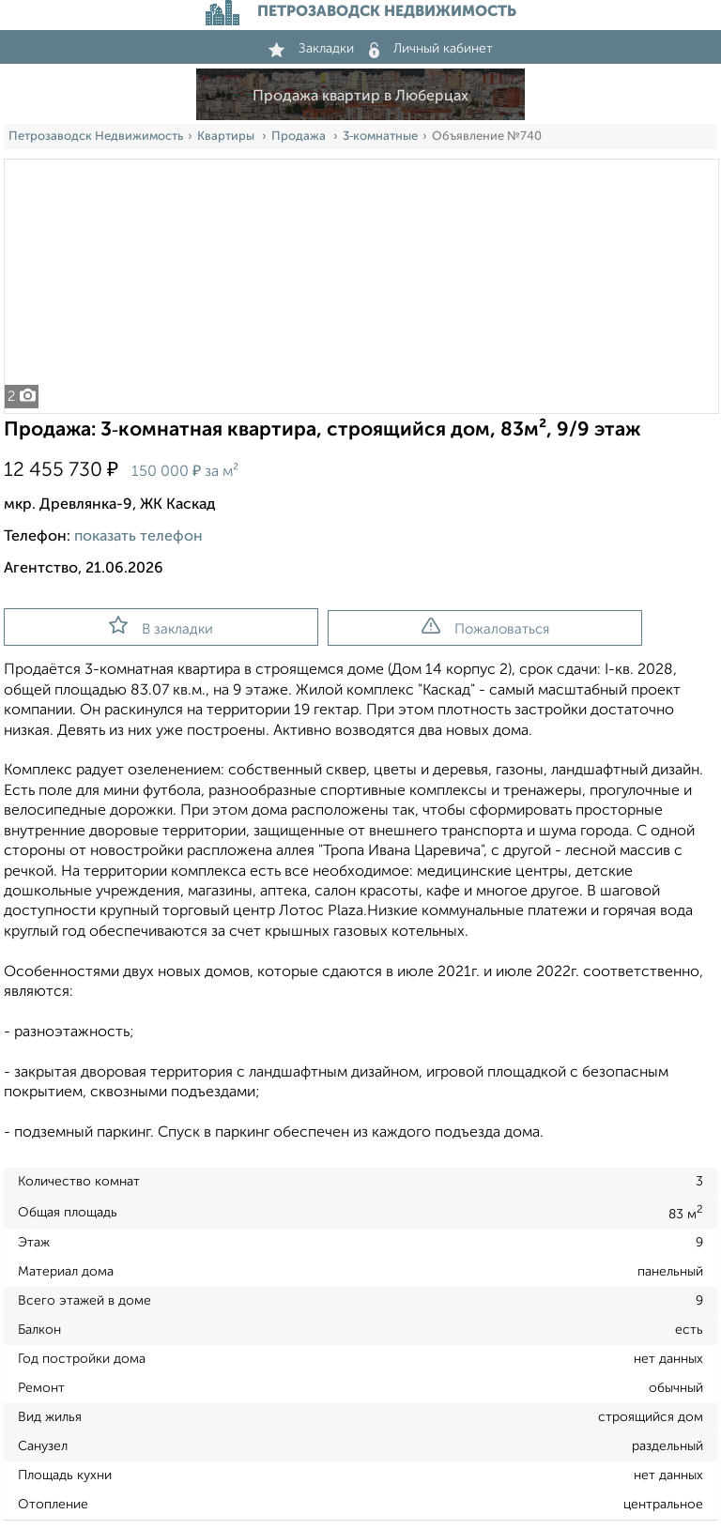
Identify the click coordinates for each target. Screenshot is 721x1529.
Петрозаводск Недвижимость (95, 136)
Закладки (311, 48)
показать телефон (138, 536)
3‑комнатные (380, 136)
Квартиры (227, 136)
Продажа (300, 136)
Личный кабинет (431, 48)
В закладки (161, 626)
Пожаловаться (485, 627)
